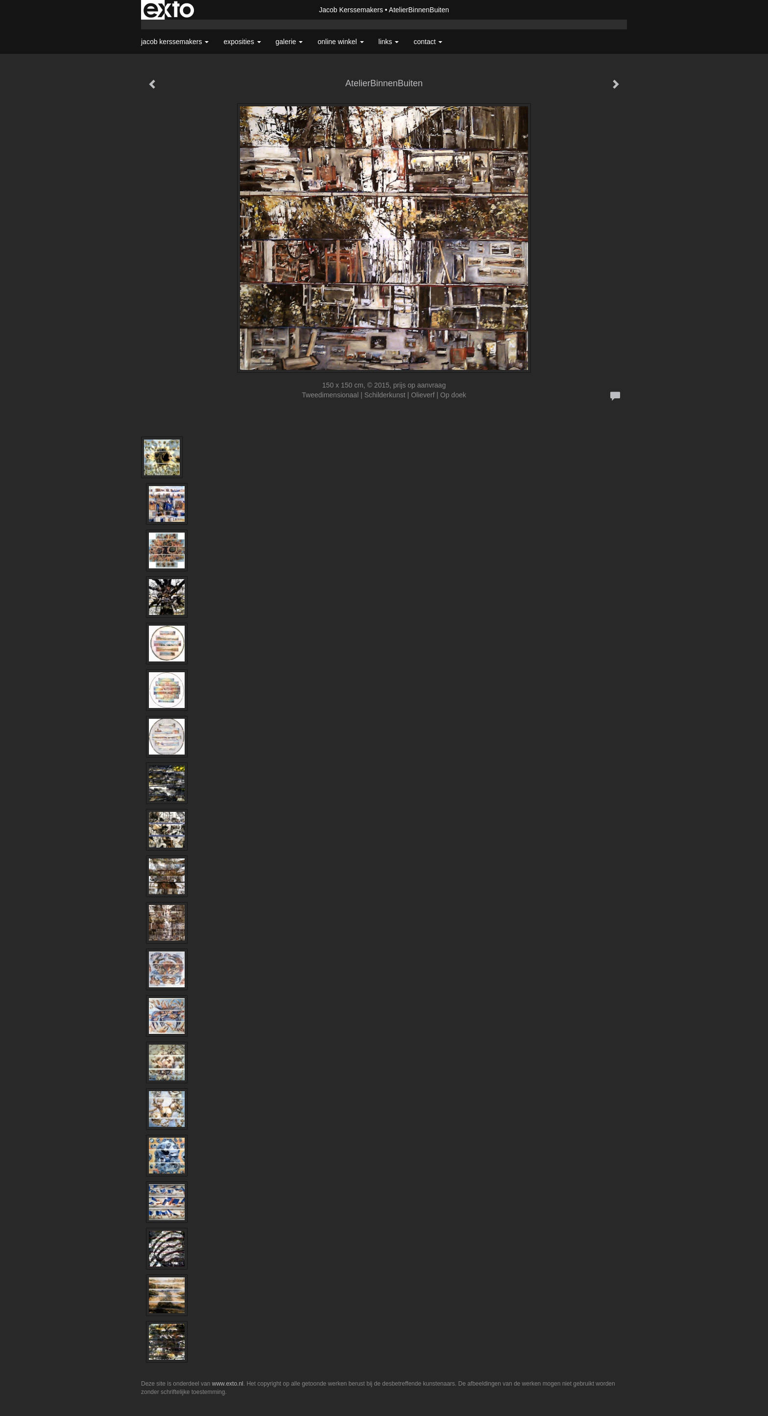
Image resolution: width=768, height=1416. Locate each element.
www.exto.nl (227, 1383)
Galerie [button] (289, 42)
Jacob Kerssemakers (351, 10)
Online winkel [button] (340, 42)
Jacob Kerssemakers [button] (175, 42)
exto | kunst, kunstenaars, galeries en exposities (168, 10)
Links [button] (389, 42)
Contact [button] (427, 42)
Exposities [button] (242, 42)
